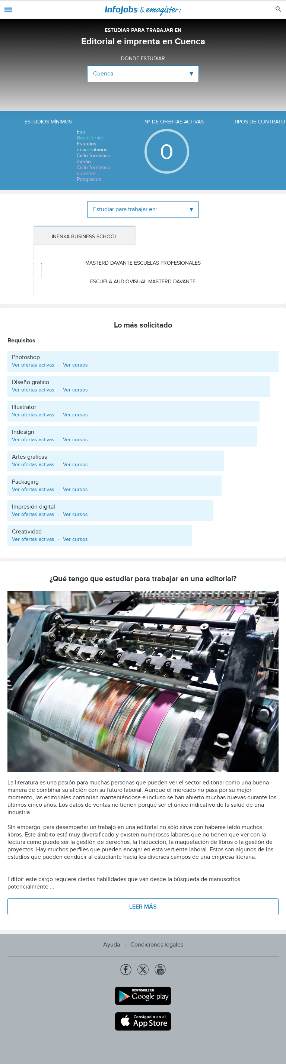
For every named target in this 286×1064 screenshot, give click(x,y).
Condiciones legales (156, 944)
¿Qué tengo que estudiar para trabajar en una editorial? (143, 580)
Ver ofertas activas (33, 365)
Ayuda (111, 944)
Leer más (143, 907)
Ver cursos (75, 365)
